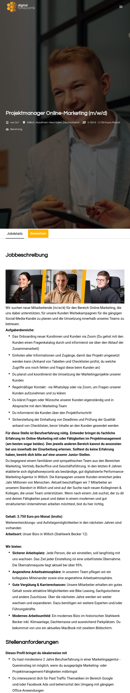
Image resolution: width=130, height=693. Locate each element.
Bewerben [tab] (38, 233)
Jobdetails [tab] (15, 234)
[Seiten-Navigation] (120, 6)
